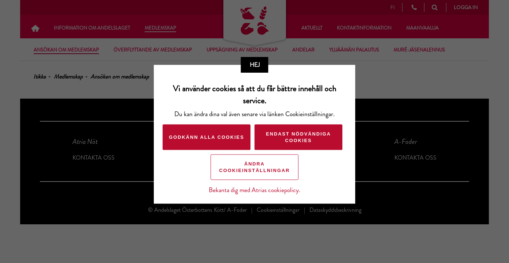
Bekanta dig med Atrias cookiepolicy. (254, 190)
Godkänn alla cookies (206, 137)
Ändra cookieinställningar (254, 167)
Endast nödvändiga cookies (298, 137)
